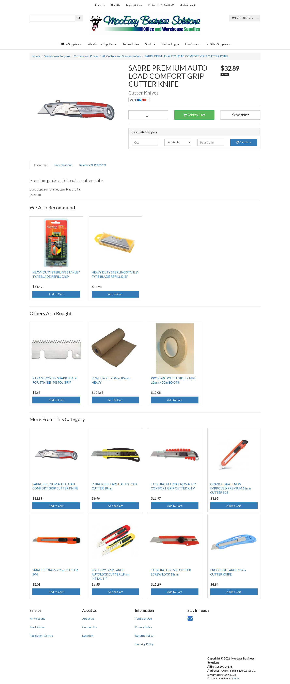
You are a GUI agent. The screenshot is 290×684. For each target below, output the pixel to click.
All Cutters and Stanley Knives (121, 56)
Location (87, 635)
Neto (236, 678)
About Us (115, 5)
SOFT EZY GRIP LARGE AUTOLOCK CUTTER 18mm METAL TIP (110, 574)
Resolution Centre (41, 635)
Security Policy (144, 644)
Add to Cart (194, 115)
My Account (37, 618)
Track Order (37, 627)
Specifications (63, 165)
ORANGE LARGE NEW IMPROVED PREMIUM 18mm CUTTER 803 (230, 488)
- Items (242, 18)
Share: (139, 99)
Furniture (192, 44)
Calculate (243, 142)
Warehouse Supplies (102, 44)
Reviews (92, 165)
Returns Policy (144, 635)
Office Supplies (71, 44)
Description (40, 165)
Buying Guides (134, 5)
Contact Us (89, 627)
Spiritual (150, 44)
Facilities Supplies (218, 44)
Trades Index (130, 44)
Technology (170, 44)
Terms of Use (143, 618)
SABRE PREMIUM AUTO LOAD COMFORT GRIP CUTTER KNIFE (186, 56)
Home (36, 56)
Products (100, 5)
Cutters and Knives (86, 56)
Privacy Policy (143, 627)
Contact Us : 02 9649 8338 (161, 5)
